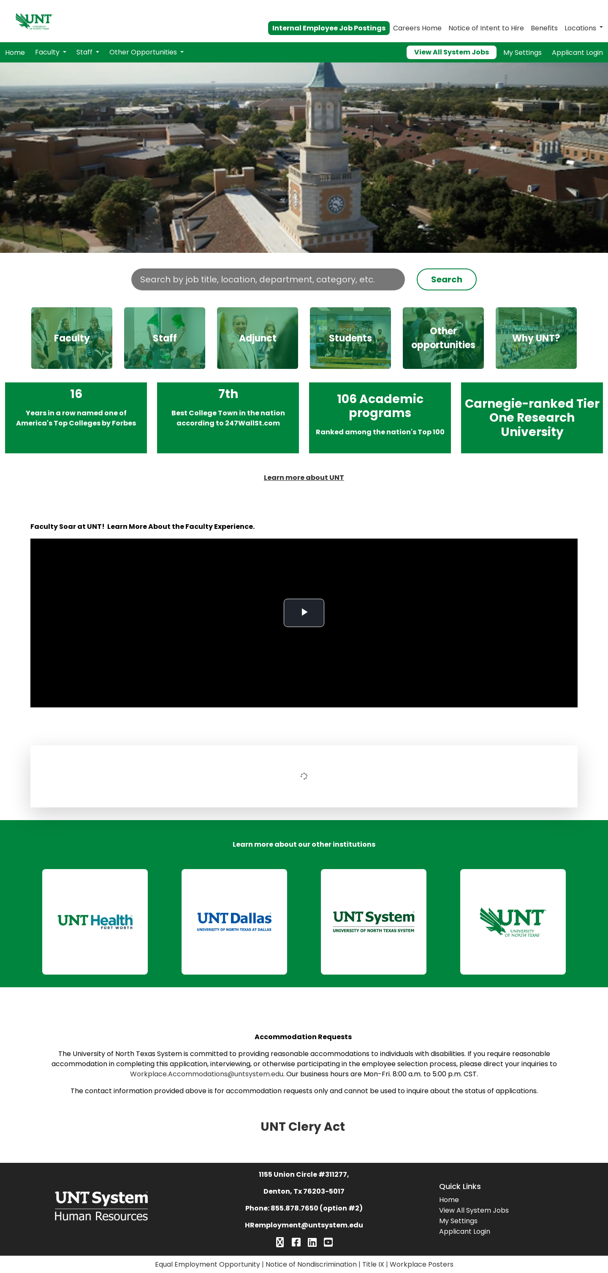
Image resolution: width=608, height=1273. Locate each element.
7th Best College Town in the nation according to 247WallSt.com (228, 418)
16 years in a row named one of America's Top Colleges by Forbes (76, 418)
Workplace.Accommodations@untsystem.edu (206, 1074)
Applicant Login (577, 52)
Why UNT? (536, 338)
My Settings (522, 52)
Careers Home (417, 28)
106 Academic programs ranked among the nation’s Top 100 (380, 418)
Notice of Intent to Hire (486, 28)
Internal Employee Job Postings (328, 28)
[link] (95, 922)
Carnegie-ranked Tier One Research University (532, 417)
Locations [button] (580, 28)
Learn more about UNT (304, 477)
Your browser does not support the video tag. (304, 157)
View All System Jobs (451, 52)
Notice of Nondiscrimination (311, 1264)
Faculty (48, 52)
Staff (85, 52)
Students (350, 338)
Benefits (544, 28)
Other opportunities (443, 338)
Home (15, 52)
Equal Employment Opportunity (207, 1264)
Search (446, 279)
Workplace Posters (421, 1264)
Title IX (373, 1264)
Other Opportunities (144, 52)
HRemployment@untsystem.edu (304, 1225)
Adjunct (258, 338)
